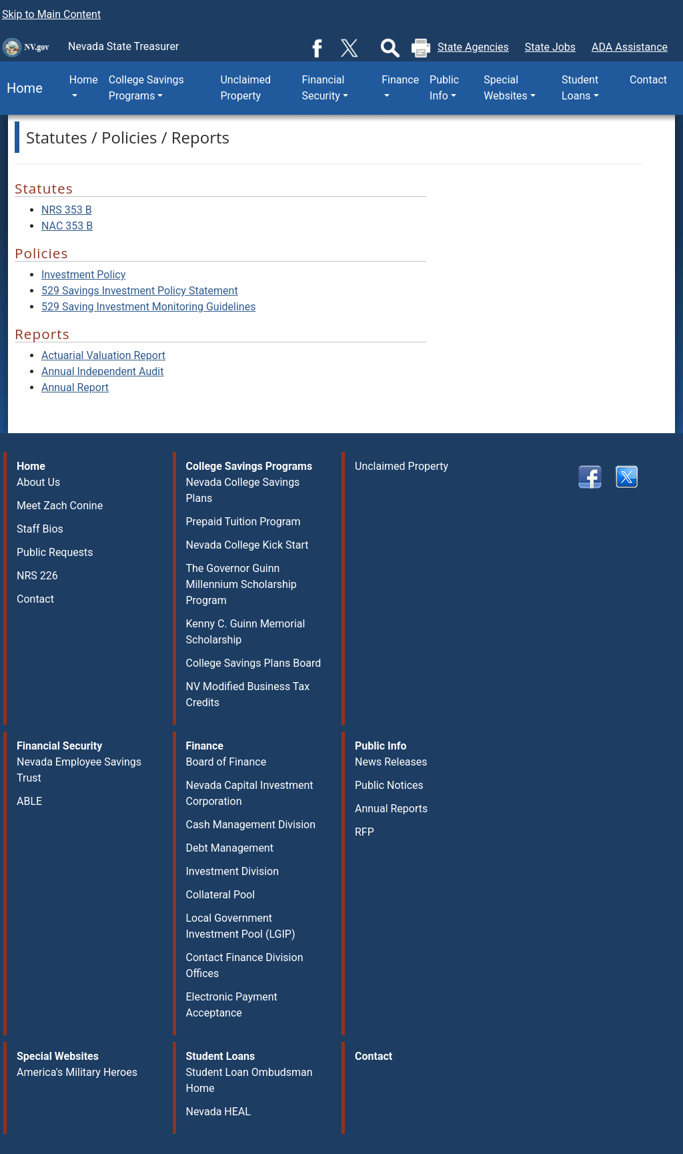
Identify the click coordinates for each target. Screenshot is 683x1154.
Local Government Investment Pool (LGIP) (240, 926)
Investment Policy (83, 274)
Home (21, 88)
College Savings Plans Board (253, 663)
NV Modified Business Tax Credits (248, 694)
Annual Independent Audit (102, 371)
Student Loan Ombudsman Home (249, 1080)
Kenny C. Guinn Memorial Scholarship (245, 631)
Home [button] (83, 79)
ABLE (29, 801)
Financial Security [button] (322, 87)
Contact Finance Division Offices (244, 965)
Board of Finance (226, 762)
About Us (38, 482)
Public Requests (55, 552)
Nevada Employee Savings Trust (79, 770)
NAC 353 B (67, 226)
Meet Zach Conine (60, 505)
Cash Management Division (251, 824)
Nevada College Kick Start (247, 545)
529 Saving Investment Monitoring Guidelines (148, 306)
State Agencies (473, 47)
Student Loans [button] (580, 87)
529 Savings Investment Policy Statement (139, 290)
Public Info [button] (444, 87)
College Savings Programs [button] (146, 87)
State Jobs (550, 47)
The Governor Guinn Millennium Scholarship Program (241, 584)
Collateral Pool (220, 894)
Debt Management (229, 848)
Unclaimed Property (245, 87)
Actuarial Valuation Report (103, 355)
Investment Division (232, 871)
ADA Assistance (630, 47)
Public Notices (389, 785)
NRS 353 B (66, 210)
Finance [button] (400, 79)
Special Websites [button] (506, 87)
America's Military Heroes (77, 1072)
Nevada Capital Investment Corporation (249, 793)
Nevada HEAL (218, 1111)
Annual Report (75, 387)
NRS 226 (37, 575)
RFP (364, 832)
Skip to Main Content (51, 14)
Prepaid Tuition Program (243, 521)
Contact (648, 79)
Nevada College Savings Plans (243, 490)
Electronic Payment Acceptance (231, 1004)
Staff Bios (40, 529)
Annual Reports (391, 808)
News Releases (391, 762)
